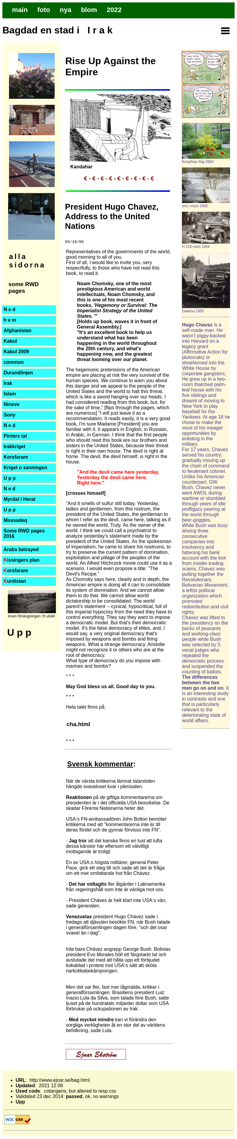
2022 (114, 10)
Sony (9, 414)
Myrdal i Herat (19, 499)
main (20, 10)
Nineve (11, 404)
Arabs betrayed (21, 549)
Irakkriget (14, 446)
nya (66, 10)
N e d (9, 309)
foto (43, 10)
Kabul (10, 341)
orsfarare (16, 570)
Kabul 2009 (16, 351)
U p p (10, 509)
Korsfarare (16, 457)
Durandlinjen (18, 372)
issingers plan (21, 560)
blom (89, 10)
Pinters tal (15, 435)
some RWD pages (23, 287)
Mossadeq (15, 520)
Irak (8, 383)
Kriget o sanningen (25, 467)
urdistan (15, 581)
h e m (10, 320)
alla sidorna (27, 260)
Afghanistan (17, 330)
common (14, 362)
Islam (10, 393)
